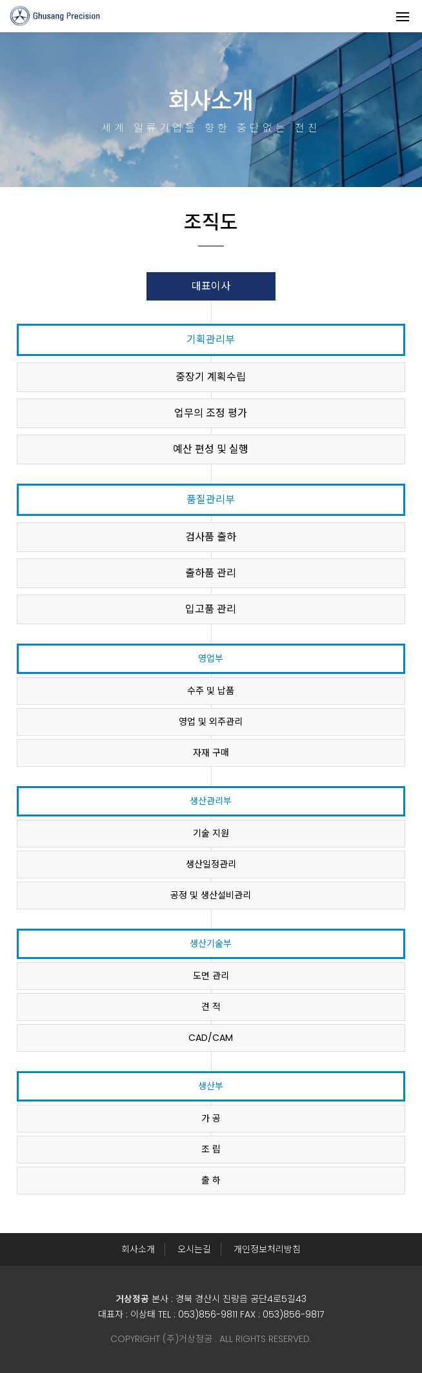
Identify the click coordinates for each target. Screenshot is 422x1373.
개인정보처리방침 (267, 1249)
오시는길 (194, 1249)
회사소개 (138, 1249)
